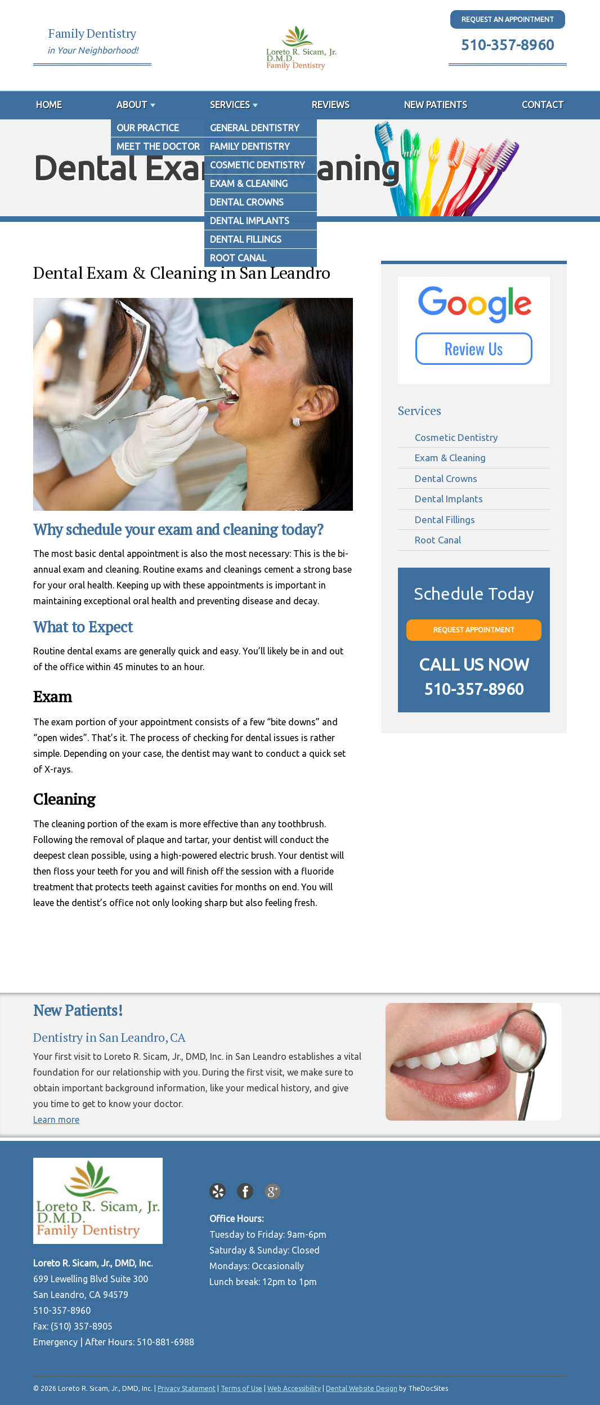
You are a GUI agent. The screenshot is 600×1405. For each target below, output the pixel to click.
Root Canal (438, 539)
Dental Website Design (361, 1388)
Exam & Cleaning (450, 457)
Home (49, 105)
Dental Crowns (446, 478)
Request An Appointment (508, 19)
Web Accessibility (294, 1388)
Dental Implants (449, 498)
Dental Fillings (445, 519)
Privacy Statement (187, 1388)
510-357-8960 (507, 45)
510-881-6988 (165, 1342)
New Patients (435, 105)
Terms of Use (241, 1388)
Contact (543, 105)
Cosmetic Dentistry (456, 437)
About (132, 105)
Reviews (331, 105)
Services (230, 105)
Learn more (56, 1119)
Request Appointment (473, 630)
